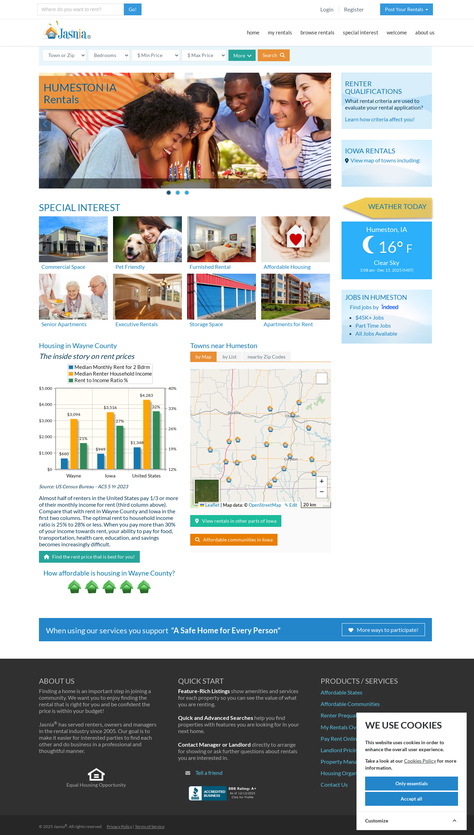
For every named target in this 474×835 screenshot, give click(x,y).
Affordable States (341, 692)
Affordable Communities (350, 703)
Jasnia (60, 826)
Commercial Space (63, 266)
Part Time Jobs (373, 325)
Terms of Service (149, 826)
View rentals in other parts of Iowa (235, 521)
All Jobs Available (376, 333)
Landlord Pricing (340, 750)
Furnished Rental (210, 266)
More (242, 55)
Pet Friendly (130, 266)
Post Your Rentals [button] (406, 9)
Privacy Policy (119, 826)
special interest (360, 32)
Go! (133, 9)
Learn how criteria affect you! (380, 119)
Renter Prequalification (348, 715)
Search (274, 55)
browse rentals (317, 32)
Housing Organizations (348, 773)
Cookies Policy (420, 761)
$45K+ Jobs (369, 317)
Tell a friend (209, 772)
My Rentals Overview (346, 727)
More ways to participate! (383, 629)
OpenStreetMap (265, 505)
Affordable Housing (287, 266)
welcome (397, 32)
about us (425, 32)
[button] (292, 413)
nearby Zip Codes (267, 357)
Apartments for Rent (288, 324)
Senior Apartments (64, 324)
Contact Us (334, 784)
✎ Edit (290, 505)
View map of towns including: (385, 160)
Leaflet (209, 505)
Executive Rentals (136, 324)
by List (229, 357)
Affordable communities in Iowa (234, 540)
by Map (203, 357)
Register (354, 9)
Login (327, 9)
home (253, 32)
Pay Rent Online (340, 738)
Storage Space (206, 324)
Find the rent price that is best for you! (89, 557)
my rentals (280, 32)
